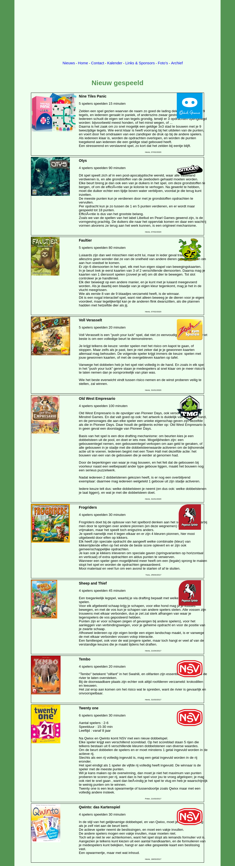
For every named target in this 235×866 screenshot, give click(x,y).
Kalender (114, 63)
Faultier (85, 240)
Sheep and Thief (93, 583)
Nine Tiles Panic (92, 96)
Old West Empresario (97, 398)
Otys (83, 160)
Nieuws (69, 63)
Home (83, 63)
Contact (97, 63)
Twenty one (88, 708)
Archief (177, 63)
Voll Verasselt (90, 320)
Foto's (163, 63)
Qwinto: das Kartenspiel (99, 807)
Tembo (84, 659)
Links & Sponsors (140, 63)
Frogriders (88, 507)
